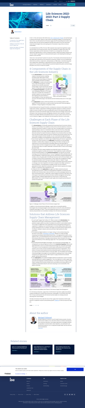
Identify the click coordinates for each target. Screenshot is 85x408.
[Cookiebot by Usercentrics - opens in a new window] (7, 406)
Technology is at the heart (48, 233)
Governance (45, 379)
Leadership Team (30, 386)
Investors (28, 383)
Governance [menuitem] (48, 4)
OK (75, 401)
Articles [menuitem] (65, 4)
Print (72, 25)
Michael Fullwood (18, 31)
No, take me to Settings (20, 405)
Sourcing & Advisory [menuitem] (27, 4)
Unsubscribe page (63, 383)
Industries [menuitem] (35, 4)
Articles (61, 379)
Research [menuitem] (55, 4)
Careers (55, 1)
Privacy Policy (12, 392)
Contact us (56, 300)
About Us (60, 1)
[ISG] (12, 4)
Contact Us (71, 4)
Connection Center (63, 381)
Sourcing (45, 381)
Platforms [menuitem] (42, 4)
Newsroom (29, 388)
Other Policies (36, 392)
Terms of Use (20, 392)
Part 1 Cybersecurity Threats (56, 38)
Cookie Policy (28, 392)
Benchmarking (46, 383)
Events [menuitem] (59, 4)
